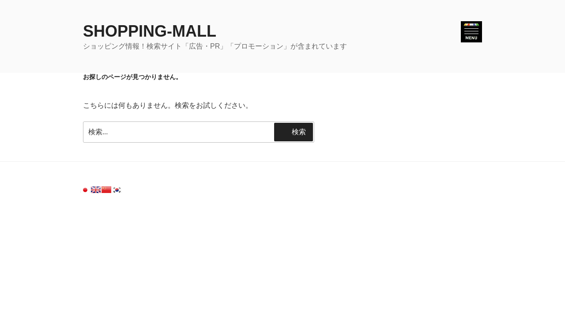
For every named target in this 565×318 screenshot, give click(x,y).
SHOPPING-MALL (149, 31)
